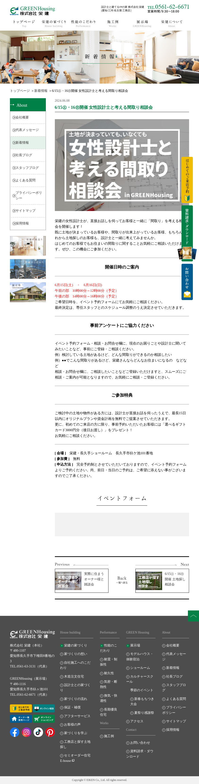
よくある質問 (25, 180)
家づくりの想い (75, 654)
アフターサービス (77, 716)
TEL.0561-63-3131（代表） (29, 666)
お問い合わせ (140, 742)
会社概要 (22, 117)
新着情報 (41, 91)
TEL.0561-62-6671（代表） (29, 694)
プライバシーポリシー (29, 195)
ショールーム (140, 668)
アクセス (136, 721)
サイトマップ (25, 210)
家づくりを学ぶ (75, 733)
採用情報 (22, 223)
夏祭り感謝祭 (144, 713)
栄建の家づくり (75, 645)
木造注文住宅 (74, 676)
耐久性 (109, 673)
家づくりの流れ (75, 699)
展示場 (135, 645)
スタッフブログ (27, 168)
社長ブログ (24, 155)
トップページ (20, 91)
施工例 (109, 736)
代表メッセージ (27, 130)
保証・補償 (72, 707)
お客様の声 (72, 724)
